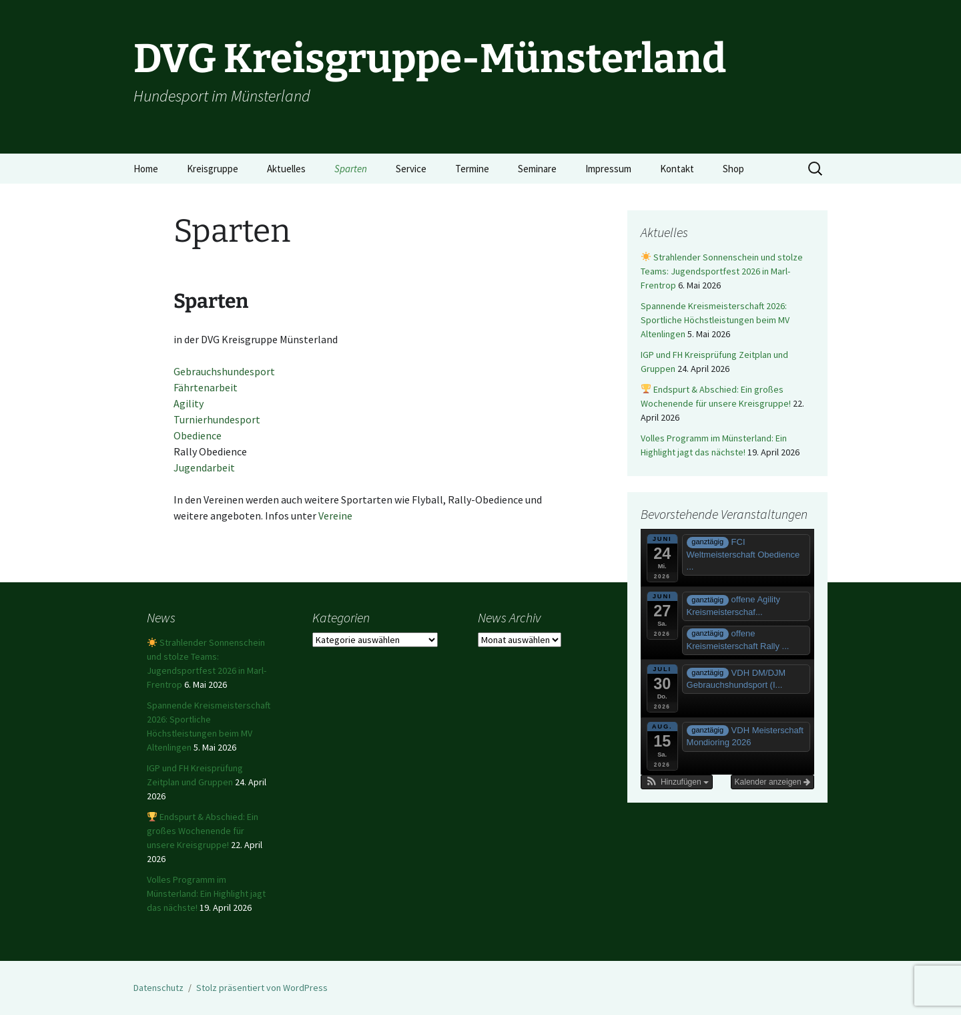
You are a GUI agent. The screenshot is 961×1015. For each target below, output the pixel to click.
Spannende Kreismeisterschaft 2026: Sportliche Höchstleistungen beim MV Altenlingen (715, 320)
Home (145, 168)
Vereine (335, 515)
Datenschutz (158, 988)
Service (411, 168)
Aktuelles (286, 168)
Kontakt (677, 168)
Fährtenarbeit (206, 387)
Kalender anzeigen (772, 782)
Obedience (198, 435)
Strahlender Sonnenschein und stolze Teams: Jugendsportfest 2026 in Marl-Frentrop (722, 271)
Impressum (608, 168)
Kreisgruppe (212, 168)
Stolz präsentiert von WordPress (262, 988)
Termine (472, 168)
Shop (733, 168)
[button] (676, 782)
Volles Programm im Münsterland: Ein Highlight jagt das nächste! (206, 893)
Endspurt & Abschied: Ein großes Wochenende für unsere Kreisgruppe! (202, 831)
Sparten (350, 168)
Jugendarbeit (204, 467)
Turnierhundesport (217, 419)
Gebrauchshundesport (224, 371)
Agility (189, 403)
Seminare (537, 168)
